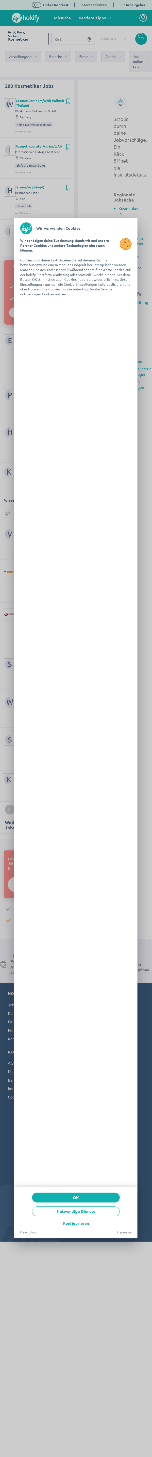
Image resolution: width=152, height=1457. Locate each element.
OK (76, 1197)
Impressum (124, 1232)
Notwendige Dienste (76, 1211)
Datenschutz (28, 1232)
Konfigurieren (76, 1223)
